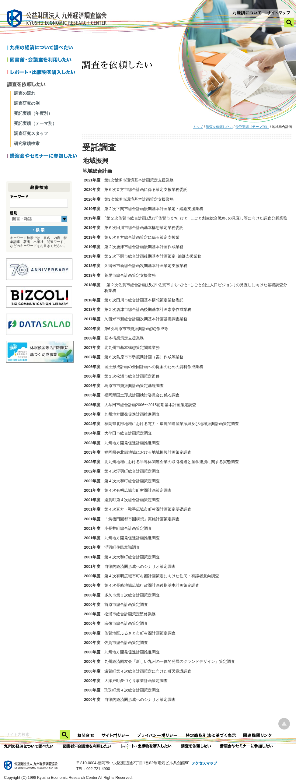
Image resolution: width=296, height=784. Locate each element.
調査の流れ (24, 93)
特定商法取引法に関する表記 (211, 735)
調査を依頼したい (219, 126)
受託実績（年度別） (33, 113)
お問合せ (86, 735)
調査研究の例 (27, 103)
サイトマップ (279, 13)
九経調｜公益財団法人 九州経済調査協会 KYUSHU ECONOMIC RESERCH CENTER (58, 19)
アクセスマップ (205, 763)
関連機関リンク (257, 735)
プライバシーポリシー (158, 735)
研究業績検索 (27, 143)
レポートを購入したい (42, 72)
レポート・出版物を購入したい (146, 746)
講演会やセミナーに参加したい (42, 156)
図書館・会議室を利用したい (42, 60)
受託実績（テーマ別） (252, 126)
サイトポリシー (116, 735)
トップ (198, 126)
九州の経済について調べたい (42, 48)
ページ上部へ (284, 724)
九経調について (247, 13)
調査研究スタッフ (31, 133)
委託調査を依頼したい (196, 746)
